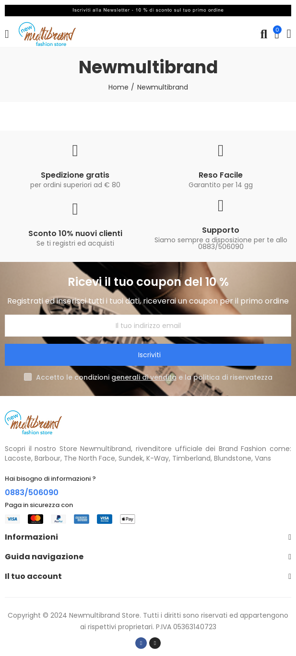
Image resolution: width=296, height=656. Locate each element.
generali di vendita (144, 377)
